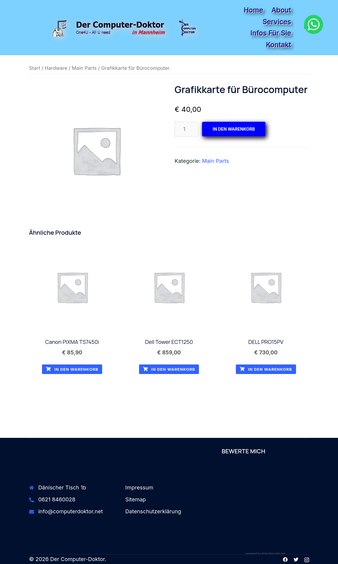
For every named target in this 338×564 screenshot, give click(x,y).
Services (277, 22)
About (281, 10)
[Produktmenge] (186, 129)
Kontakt (278, 45)
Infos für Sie (270, 33)
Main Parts (84, 68)
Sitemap (135, 499)
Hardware (56, 68)
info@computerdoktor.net (70, 511)
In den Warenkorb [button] (72, 369)
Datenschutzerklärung (153, 511)
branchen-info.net (273, 553)
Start (34, 68)
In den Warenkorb (234, 129)
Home (253, 10)
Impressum (139, 487)
